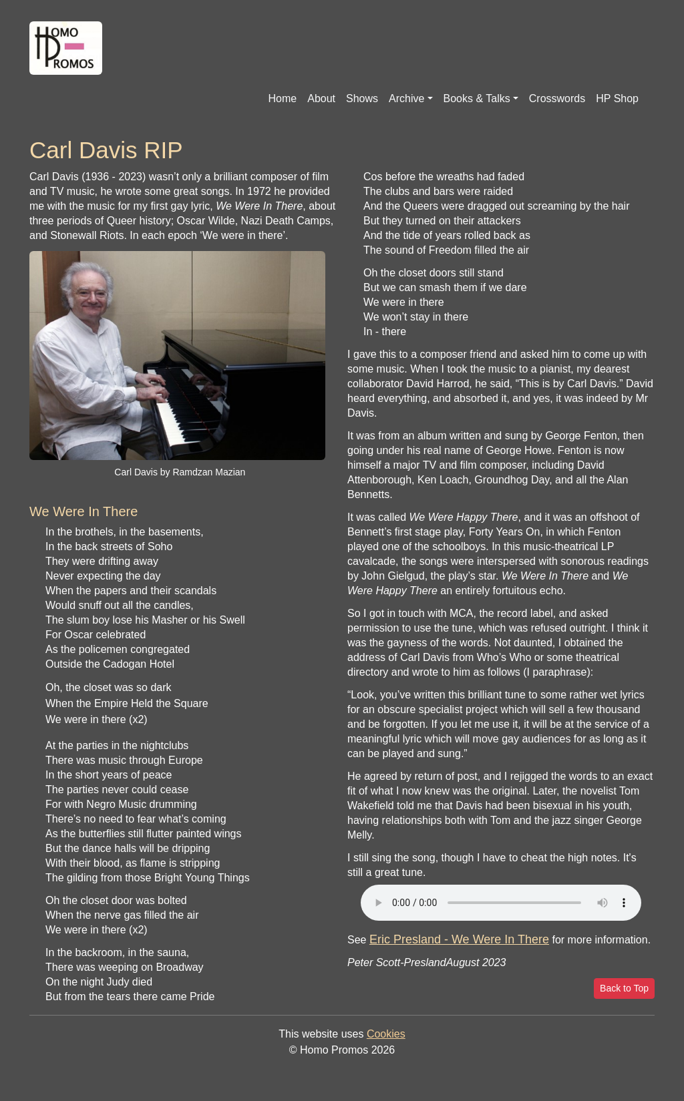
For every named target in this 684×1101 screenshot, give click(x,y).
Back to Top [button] (624, 988)
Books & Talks (477, 98)
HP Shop (617, 98)
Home (283, 98)
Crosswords (557, 98)
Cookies (386, 1034)
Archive (406, 98)
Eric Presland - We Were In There (459, 939)
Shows (362, 98)
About (321, 98)
